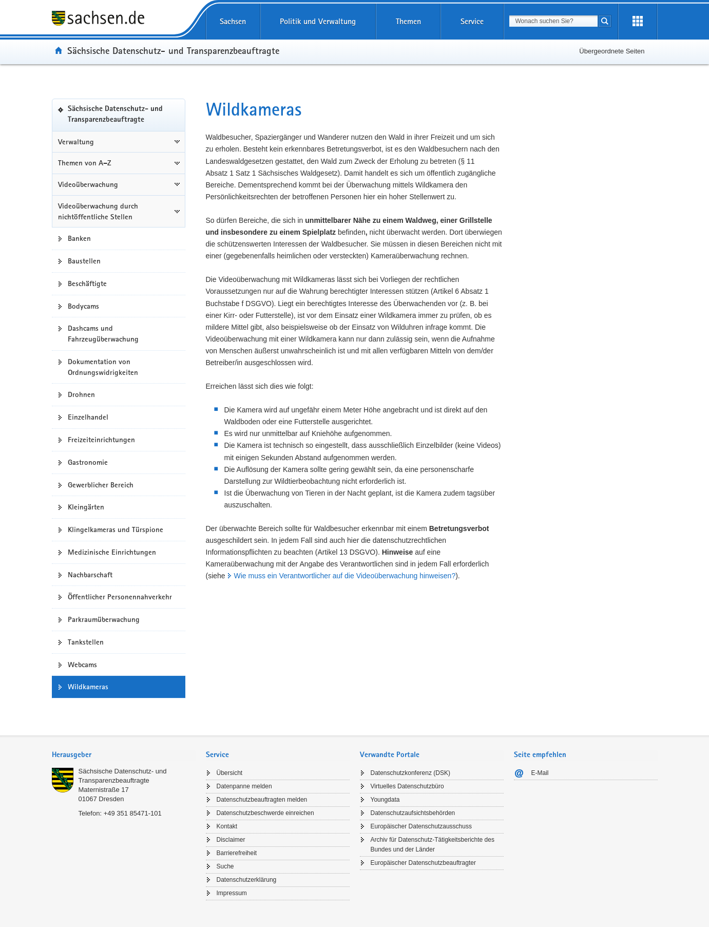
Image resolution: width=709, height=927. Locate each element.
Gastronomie (88, 462)
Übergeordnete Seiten (611, 51)
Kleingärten (86, 507)
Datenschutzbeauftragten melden (262, 799)
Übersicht (230, 773)
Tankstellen (86, 642)
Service (472, 21)
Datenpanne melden (244, 786)
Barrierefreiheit (237, 853)
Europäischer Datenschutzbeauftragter (423, 862)
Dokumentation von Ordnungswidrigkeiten (103, 367)
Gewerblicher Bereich (100, 484)
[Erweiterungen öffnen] (638, 22)
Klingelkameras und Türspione (115, 529)
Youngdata (385, 799)
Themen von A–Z (84, 162)
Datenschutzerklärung (247, 879)
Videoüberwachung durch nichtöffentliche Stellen (98, 211)
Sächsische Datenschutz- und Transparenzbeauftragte (173, 50)
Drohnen (81, 394)
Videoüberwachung (88, 184)
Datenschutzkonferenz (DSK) (410, 773)
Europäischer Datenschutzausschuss (421, 826)
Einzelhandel (88, 417)
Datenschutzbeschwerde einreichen (265, 813)
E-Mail (540, 773)
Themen (408, 21)
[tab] (124, 755)
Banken (79, 238)
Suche (225, 866)
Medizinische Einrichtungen (112, 552)
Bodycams (83, 306)
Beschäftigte (87, 283)
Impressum (232, 893)
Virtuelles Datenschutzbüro (407, 786)
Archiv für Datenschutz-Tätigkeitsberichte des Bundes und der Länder (432, 844)
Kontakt (227, 826)
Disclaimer (231, 839)
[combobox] (553, 21)
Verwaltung (76, 141)
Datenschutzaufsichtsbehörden (413, 813)
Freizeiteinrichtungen (101, 439)
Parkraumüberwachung (104, 619)
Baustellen (84, 261)
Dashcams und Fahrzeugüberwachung (103, 334)
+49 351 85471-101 (133, 813)
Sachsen (233, 21)
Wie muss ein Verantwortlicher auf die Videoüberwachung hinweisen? (345, 576)
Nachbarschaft (90, 574)
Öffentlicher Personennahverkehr (120, 596)
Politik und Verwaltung (318, 21)
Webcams (82, 664)
